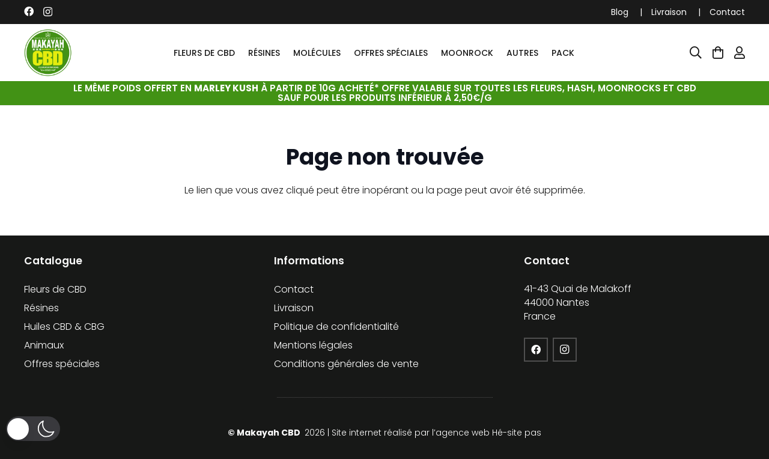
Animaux (44, 345)
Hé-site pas (516, 433)
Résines (41, 308)
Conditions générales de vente (346, 364)
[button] (33, 428)
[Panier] (718, 53)
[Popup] (696, 53)
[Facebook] (29, 11)
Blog (619, 12)
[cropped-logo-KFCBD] (48, 53)
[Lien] (739, 52)
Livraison (669, 12)
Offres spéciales (62, 364)
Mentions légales (313, 345)
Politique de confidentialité (336, 326)
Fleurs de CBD (55, 289)
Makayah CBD (269, 433)
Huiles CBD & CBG (64, 326)
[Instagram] (47, 12)
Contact (727, 12)
